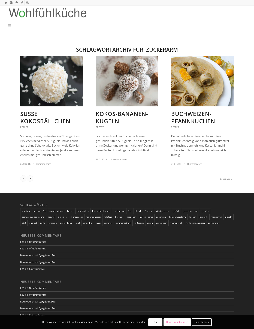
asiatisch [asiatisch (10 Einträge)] (26, 211)
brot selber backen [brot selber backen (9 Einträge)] (101, 211)
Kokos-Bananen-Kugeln (122, 117)
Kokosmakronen (37, 269)
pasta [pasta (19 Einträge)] (42, 223)
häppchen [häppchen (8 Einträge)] (131, 217)
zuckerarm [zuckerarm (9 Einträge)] (213, 223)
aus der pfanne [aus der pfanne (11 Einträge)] (57, 211)
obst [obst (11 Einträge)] (24, 223)
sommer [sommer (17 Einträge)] (108, 223)
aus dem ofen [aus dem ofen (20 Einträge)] (39, 211)
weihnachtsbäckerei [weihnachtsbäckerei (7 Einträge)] (195, 223)
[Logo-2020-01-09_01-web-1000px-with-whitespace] (47, 13)
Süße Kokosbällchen (45, 117)
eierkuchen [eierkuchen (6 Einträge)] (119, 211)
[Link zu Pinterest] (16, 2)
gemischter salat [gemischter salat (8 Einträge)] (190, 211)
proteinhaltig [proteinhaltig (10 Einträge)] (66, 223)
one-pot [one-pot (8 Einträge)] (33, 223)
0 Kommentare (43, 163)
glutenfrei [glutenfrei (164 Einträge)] (62, 217)
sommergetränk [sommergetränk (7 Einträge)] (123, 223)
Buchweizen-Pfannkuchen (193, 117)
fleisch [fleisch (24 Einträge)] (138, 211)
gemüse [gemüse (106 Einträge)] (205, 211)
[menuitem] (9, 25)
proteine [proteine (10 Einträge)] (53, 223)
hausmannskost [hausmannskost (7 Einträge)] (93, 217)
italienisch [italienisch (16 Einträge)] (161, 217)
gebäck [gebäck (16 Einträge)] (176, 211)
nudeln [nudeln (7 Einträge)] (228, 217)
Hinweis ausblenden (177, 322)
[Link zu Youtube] (27, 2)
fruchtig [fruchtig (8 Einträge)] (148, 211)
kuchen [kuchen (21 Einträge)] (192, 217)
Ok (155, 322)
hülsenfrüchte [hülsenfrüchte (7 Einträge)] (146, 217)
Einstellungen (202, 322)
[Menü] (9, 25)
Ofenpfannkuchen (37, 242)
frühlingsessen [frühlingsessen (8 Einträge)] (162, 211)
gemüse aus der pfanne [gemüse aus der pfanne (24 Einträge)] (33, 217)
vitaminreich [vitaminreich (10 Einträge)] (176, 223)
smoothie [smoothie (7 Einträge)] (87, 223)
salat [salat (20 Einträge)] (78, 223)
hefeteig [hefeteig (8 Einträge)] (108, 217)
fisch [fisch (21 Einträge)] (130, 211)
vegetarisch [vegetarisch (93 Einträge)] (161, 223)
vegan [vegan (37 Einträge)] (150, 223)
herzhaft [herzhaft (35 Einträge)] (119, 217)
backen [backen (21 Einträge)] (70, 211)
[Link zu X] (6, 2)
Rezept (24, 127)
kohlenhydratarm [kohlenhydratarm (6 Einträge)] (177, 217)
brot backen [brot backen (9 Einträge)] (83, 211)
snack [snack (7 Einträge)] (98, 223)
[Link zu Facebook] (22, 2)
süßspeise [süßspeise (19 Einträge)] (139, 223)
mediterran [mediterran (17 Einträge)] (216, 217)
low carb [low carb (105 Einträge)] (203, 217)
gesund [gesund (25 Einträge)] (51, 217)
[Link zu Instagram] (11, 2)
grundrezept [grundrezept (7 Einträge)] (77, 217)
